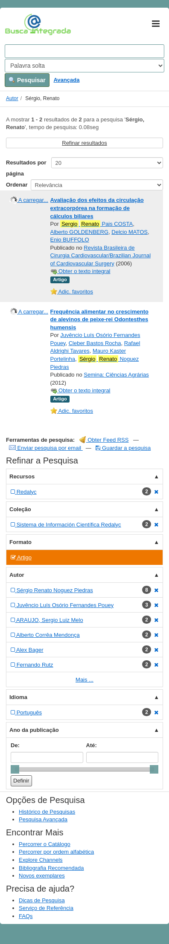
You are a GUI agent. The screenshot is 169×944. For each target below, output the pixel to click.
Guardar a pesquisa (123, 448)
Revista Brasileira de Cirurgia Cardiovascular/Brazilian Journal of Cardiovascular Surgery (100, 256)
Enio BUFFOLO (69, 239)
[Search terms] (84, 51)
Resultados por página (26, 168)
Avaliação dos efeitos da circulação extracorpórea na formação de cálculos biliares (97, 208)
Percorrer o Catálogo (44, 844)
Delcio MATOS (129, 232)
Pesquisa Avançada (43, 819)
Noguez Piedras (94, 362)
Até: (91, 745)
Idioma (18, 697)
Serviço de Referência (46, 908)
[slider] (15, 769)
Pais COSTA (96, 224)
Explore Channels (41, 860)
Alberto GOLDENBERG (79, 232)
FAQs (26, 916)
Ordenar (17, 184)
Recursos (22, 476)
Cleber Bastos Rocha (95, 343)
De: (15, 745)
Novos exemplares (42, 875)
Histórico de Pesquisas (47, 812)
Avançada (66, 80)
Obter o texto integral (80, 271)
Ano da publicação (34, 730)
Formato (20, 542)
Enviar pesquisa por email (46, 448)
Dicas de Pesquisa (42, 900)
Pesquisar (27, 80)
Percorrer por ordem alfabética (56, 852)
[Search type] (84, 65)
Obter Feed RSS (104, 440)
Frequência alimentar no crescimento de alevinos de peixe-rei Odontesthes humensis (99, 319)
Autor (12, 98)
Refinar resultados (84, 143)
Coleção (20, 509)
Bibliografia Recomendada (51, 868)
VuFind (18, 24)
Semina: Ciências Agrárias (116, 374)
